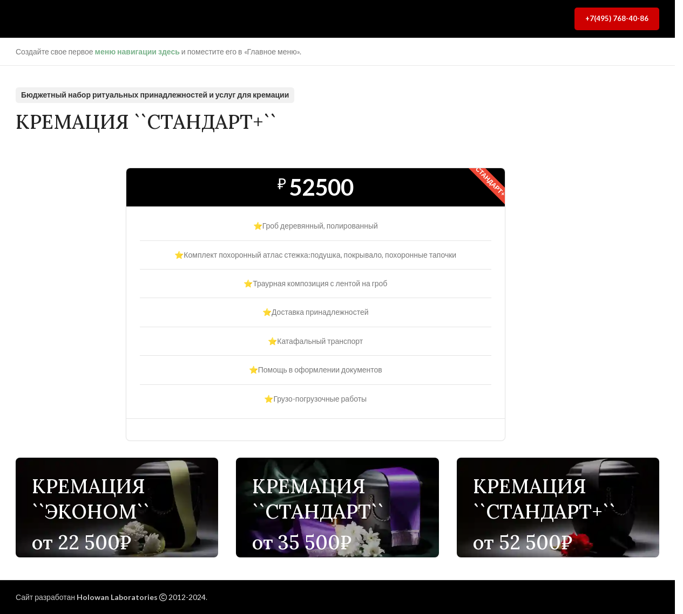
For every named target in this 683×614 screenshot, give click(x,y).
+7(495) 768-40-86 (616, 18)
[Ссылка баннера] (117, 507)
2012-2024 (187, 597)
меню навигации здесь (137, 51)
